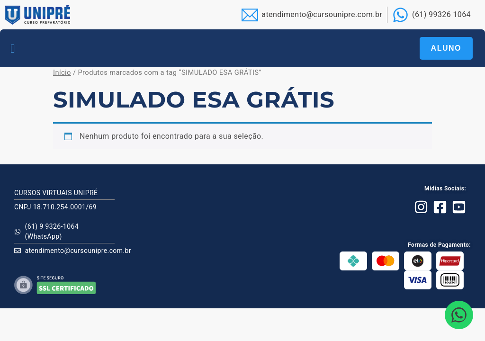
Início (62, 72)
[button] (13, 48)
